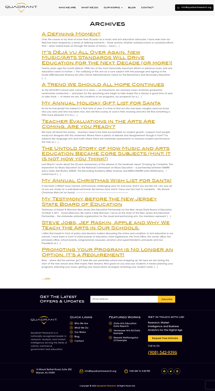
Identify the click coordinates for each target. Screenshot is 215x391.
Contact (147, 7)
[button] (194, 7)
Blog (132, 7)
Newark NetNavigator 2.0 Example (126, 339)
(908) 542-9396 (162, 353)
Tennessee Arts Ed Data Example (127, 332)
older (46, 279)
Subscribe (166, 299)
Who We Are (67, 7)
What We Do (89, 7)
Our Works (113, 7)
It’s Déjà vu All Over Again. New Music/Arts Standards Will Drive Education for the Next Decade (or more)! (107, 58)
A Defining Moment (71, 34)
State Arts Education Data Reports (125, 324)
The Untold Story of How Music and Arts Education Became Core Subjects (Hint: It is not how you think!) (106, 154)
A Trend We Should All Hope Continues (103, 85)
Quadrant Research (106, 386)
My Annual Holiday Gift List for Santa (101, 103)
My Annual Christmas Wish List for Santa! (107, 181)
